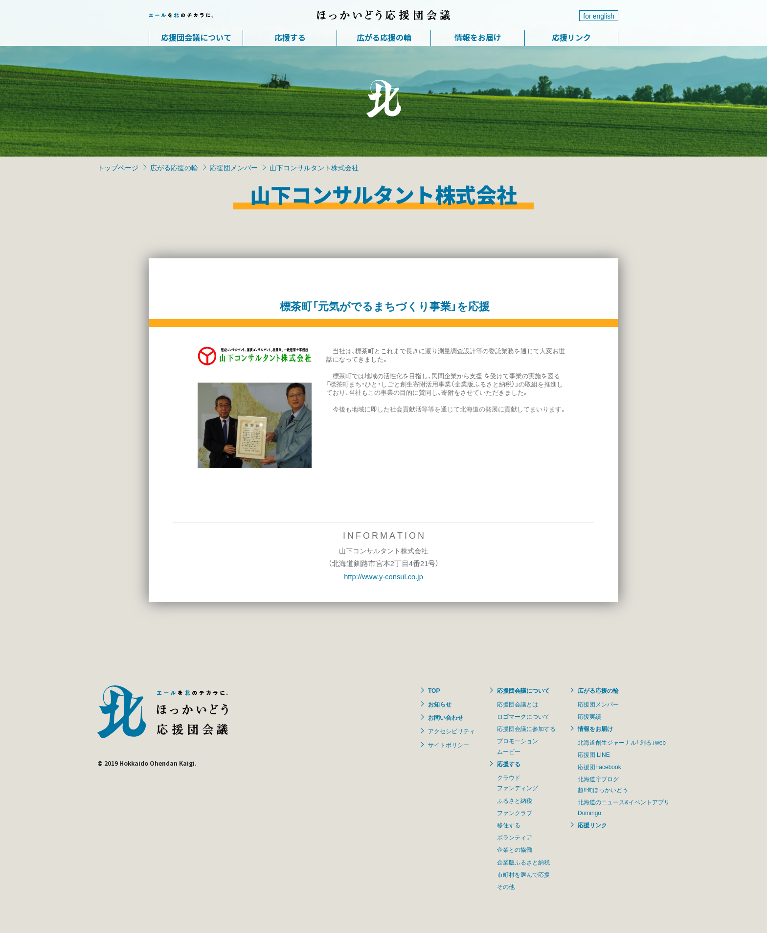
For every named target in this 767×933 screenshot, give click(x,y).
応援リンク (571, 37)
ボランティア (514, 837)
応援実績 (589, 716)
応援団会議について (196, 37)
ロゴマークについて (523, 716)
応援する (290, 37)
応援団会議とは (517, 704)
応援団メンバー (234, 167)
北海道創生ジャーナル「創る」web (622, 742)
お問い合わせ (445, 717)
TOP (434, 690)
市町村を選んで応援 (523, 874)
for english (598, 16)
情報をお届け (477, 37)
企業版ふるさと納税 (523, 862)
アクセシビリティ (451, 731)
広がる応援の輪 (384, 37)
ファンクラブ (514, 812)
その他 (506, 886)
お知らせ (439, 704)
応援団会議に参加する (526, 728)
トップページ (117, 167)
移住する (508, 824)
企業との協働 (514, 849)
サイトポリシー (448, 744)
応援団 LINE (594, 754)
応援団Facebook (599, 766)
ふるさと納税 (514, 800)
